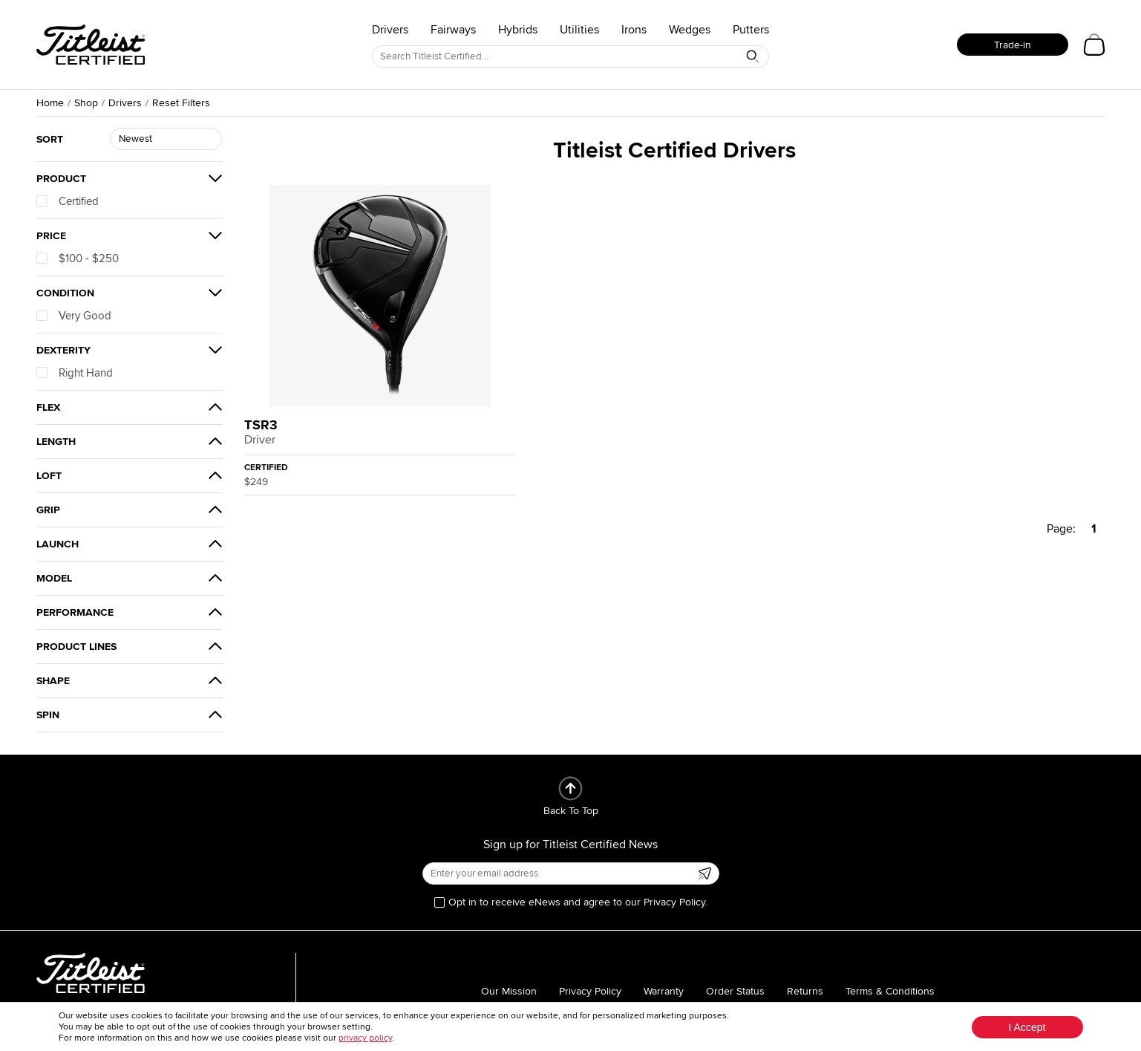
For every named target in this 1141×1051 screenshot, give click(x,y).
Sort (49, 139)
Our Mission (509, 991)
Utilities (579, 29)
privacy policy (365, 1038)
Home (50, 103)
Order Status (735, 991)
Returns (805, 991)
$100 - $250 (77, 258)
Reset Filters (181, 103)
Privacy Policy (590, 991)
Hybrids (517, 29)
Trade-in (1012, 45)
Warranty (664, 991)
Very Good (73, 316)
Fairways (453, 29)
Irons (634, 29)
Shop (86, 103)
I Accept (1027, 1027)
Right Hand (74, 373)
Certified (67, 201)
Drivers (390, 29)
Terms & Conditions (890, 991)
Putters (751, 29)
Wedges (689, 29)
